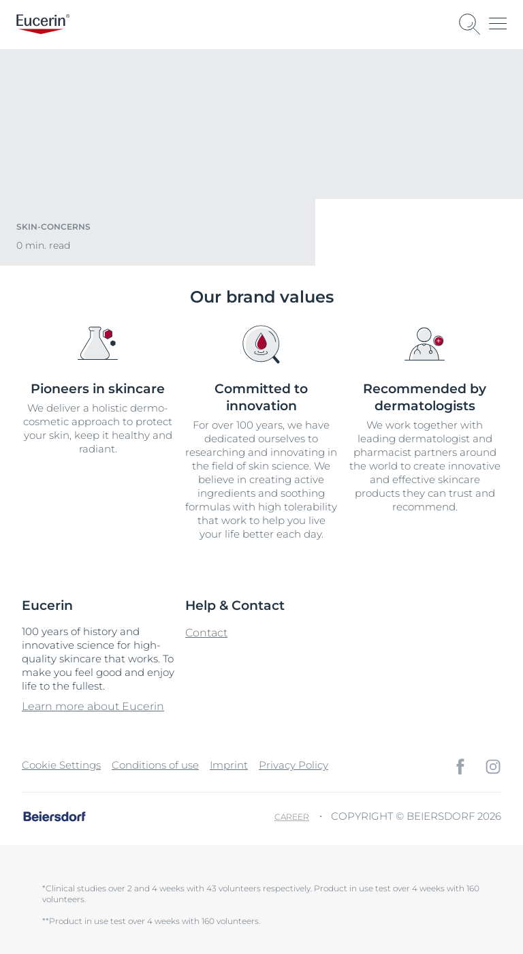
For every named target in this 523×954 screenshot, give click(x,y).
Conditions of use (155, 764)
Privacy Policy (293, 764)
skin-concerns (53, 226)
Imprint (229, 764)
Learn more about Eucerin (93, 706)
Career (291, 817)
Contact (206, 632)
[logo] (42, 24)
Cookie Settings (61, 764)
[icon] (460, 766)
